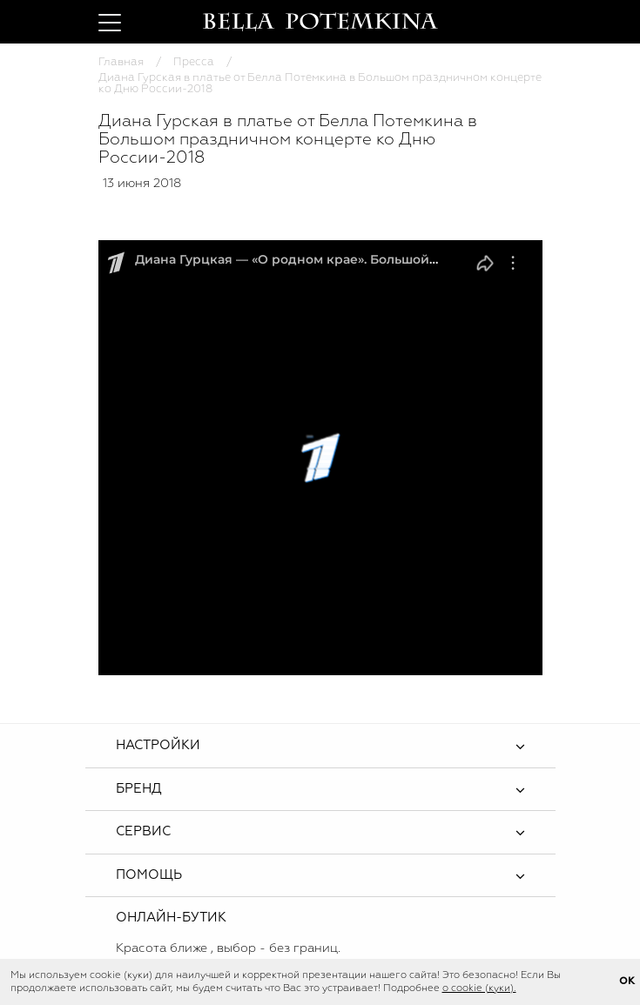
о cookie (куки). (479, 988)
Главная (121, 62)
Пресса (193, 62)
